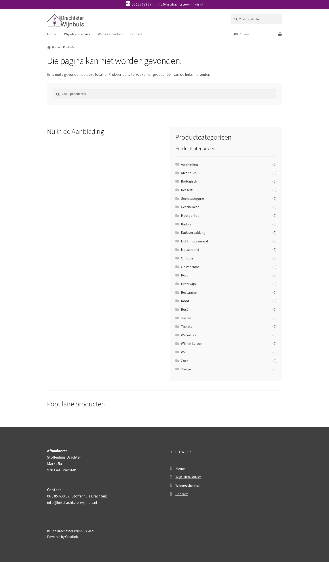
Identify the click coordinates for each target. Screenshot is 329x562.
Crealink (71, 536)
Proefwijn (188, 284)
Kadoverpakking (193, 232)
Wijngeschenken (110, 34)
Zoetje (186, 369)
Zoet (184, 360)
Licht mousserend (194, 241)
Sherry (186, 318)
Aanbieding (189, 164)
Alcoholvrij (189, 173)
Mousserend (190, 249)
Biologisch (189, 181)
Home (51, 34)
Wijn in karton (191, 343)
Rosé (184, 309)
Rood (185, 301)
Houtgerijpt (190, 215)
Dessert (187, 190)
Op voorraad (190, 267)
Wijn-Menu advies (77, 34)
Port (184, 275)
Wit (183, 352)
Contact (136, 34)
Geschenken (190, 207)
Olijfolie (187, 258)
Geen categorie (192, 198)
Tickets (186, 326)
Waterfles (188, 335)
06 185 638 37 (139, 4)
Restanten (189, 292)
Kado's (186, 224)
